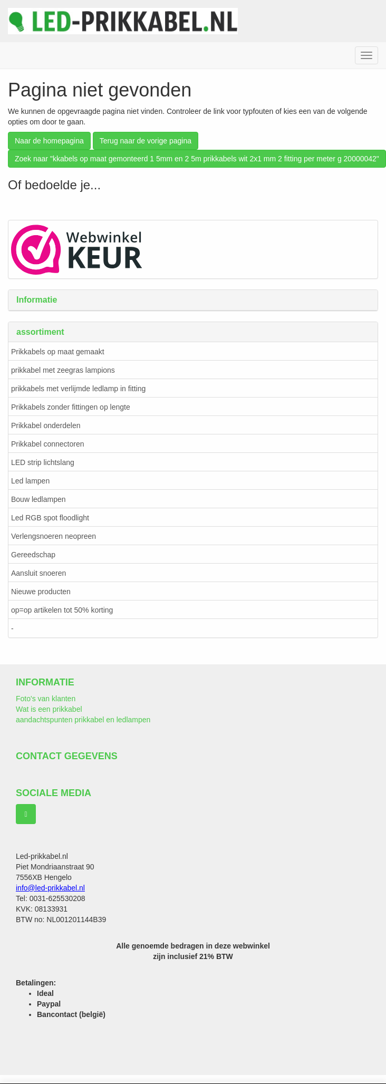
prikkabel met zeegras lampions (63, 370)
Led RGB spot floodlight (50, 518)
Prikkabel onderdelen (46, 425)
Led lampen (30, 481)
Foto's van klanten (45, 698)
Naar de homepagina (49, 141)
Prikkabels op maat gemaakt (57, 351)
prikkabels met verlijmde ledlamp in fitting (78, 388)
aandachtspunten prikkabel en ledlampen (83, 719)
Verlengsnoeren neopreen (53, 536)
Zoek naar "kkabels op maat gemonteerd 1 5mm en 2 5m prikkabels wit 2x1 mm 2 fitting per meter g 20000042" (197, 158)
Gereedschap (33, 554)
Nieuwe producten (41, 591)
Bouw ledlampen (38, 499)
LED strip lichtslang (42, 462)
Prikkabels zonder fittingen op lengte (70, 407)
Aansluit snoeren (38, 573)
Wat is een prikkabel (49, 709)
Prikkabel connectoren (47, 444)
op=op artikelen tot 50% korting (62, 610)
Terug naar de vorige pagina (145, 141)
